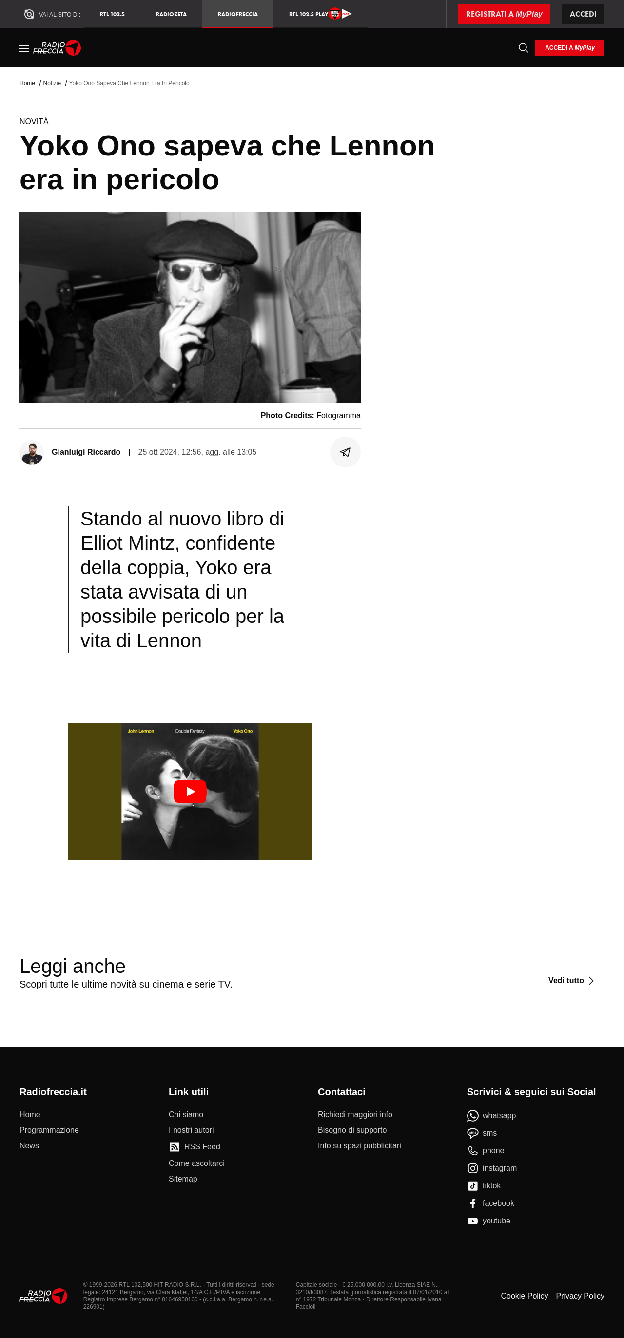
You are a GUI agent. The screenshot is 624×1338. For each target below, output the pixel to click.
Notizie (52, 83)
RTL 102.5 (112, 14)
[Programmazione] (49, 1130)
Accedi (583, 14)
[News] (29, 1146)
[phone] (486, 1151)
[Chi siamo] (186, 1115)
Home (27, 83)
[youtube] (488, 1221)
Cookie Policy (524, 1296)
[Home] (57, 48)
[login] (569, 48)
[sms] (482, 1133)
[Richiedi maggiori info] (355, 1115)
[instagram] (492, 1168)
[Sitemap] (183, 1179)
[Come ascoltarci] (197, 1163)
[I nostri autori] (191, 1130)
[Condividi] (345, 452)
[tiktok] (484, 1186)
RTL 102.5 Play (320, 13)
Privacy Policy (580, 1296)
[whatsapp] (491, 1116)
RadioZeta (171, 14)
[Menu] (24, 48)
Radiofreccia (238, 14)
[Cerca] (523, 48)
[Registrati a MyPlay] (504, 14)
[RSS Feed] (194, 1147)
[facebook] (490, 1203)
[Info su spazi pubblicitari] (359, 1146)
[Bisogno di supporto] (352, 1130)
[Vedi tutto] (572, 980)
